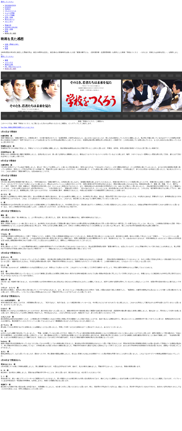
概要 (6, 60)
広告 (6, 46)
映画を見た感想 (10, 69)
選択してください (7, 2)
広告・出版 (9, 17)
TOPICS (7, 9)
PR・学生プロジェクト (13, 66)
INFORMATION (10, 5)
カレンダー (9, 21)
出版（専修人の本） (12, 44)
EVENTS (8, 7)
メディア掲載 (9, 15)
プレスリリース (10, 11)
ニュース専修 (9, 13)
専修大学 (8, 25)
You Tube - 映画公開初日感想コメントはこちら (17, 127)
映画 (6, 31)
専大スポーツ (9, 19)
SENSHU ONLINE (11, 27)
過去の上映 (9, 64)
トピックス (9, 62)
